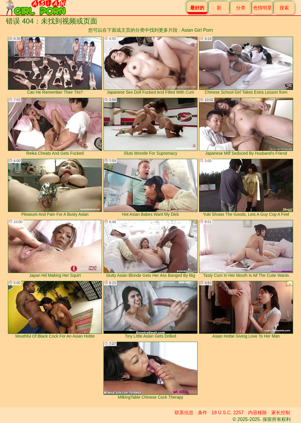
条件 (202, 412)
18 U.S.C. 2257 (228, 412)
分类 (240, 7)
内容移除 (257, 412)
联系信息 (184, 412)
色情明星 (262, 7)
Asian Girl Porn (197, 30)
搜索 (284, 7)
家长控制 (280, 412)
